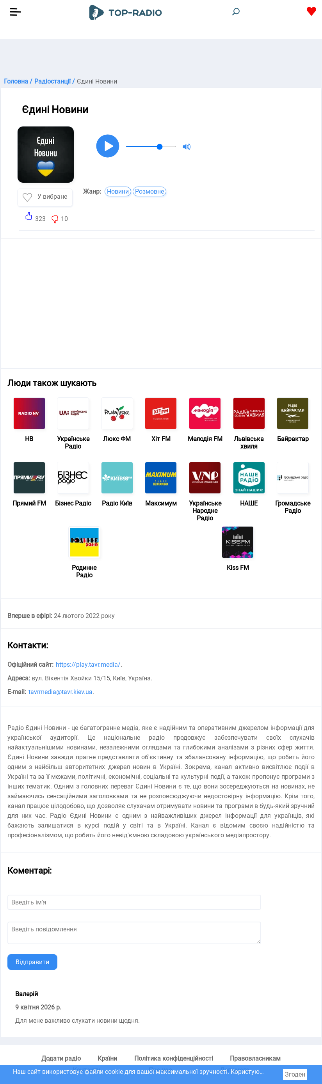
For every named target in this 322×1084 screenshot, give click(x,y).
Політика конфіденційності (173, 1058)
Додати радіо (61, 1058)
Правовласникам (255, 1058)
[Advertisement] (161, 58)
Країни (107, 1058)
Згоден (295, 1074)
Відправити (32, 962)
